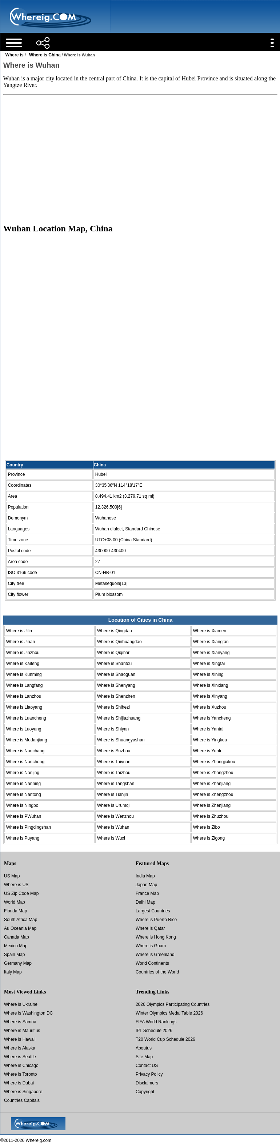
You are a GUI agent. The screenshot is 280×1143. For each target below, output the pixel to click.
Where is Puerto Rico (156, 919)
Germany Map (18, 963)
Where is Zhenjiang (212, 805)
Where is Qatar (150, 928)
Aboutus (144, 1048)
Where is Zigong (209, 838)
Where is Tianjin (112, 794)
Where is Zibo (206, 827)
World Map (14, 902)
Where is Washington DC (28, 1013)
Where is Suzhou (113, 750)
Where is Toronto (20, 1074)
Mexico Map (16, 945)
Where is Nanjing (22, 772)
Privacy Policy (149, 1074)
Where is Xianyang (211, 652)
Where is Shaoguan (116, 674)
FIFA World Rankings (156, 1021)
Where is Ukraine (20, 1004)
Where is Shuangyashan (121, 739)
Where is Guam (151, 945)
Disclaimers (147, 1083)
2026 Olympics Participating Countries (172, 1004)
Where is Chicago (21, 1065)
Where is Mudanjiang (26, 739)
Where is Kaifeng (22, 663)
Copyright (145, 1091)
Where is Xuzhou (209, 707)
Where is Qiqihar (113, 652)
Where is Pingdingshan (28, 827)
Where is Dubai (19, 1083)
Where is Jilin (19, 630)
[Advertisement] (140, 159)
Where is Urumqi (113, 805)
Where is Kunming (24, 674)
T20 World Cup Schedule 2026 (165, 1039)
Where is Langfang (24, 685)
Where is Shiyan (113, 729)
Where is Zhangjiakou (214, 761)
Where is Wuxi (111, 838)
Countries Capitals (22, 1100)
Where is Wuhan (113, 827)
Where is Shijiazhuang (118, 718)
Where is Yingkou (210, 739)
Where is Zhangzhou (213, 772)
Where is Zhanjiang (212, 783)
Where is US (16, 884)
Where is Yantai (208, 729)
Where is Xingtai (209, 663)
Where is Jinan (20, 641)
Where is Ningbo (22, 805)
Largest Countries (153, 910)
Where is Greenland (155, 954)
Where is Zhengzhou (213, 794)
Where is (14, 54)
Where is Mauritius (22, 1030)
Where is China (45, 54)
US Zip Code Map (21, 893)
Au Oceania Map (20, 928)
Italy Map (13, 972)
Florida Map (15, 910)
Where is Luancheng (26, 718)
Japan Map (146, 884)
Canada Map (16, 937)
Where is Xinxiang (210, 685)
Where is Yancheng (212, 718)
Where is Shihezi (113, 707)
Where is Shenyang (116, 685)
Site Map (144, 1056)
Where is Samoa (20, 1021)
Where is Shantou (114, 663)
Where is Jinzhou (23, 652)
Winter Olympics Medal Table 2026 (169, 1013)
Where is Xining (208, 674)
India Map (145, 876)
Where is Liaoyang (24, 707)
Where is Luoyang (23, 729)
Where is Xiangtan (211, 641)
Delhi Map (145, 902)
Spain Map (14, 954)
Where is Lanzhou (23, 696)
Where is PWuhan (23, 816)
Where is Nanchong (25, 761)
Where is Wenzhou (115, 816)
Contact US (147, 1065)
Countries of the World (157, 972)
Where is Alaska (19, 1048)
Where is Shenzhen (116, 696)
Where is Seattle (20, 1056)
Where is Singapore (23, 1091)
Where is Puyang (22, 838)
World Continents (152, 963)
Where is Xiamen (209, 630)
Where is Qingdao (114, 630)
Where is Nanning (23, 783)
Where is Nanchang (25, 750)
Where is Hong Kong (156, 937)
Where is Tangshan (116, 783)
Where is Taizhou (114, 772)
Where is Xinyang (210, 696)
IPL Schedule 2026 (154, 1030)
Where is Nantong (23, 794)
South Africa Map (20, 919)
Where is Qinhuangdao (119, 641)
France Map (147, 893)
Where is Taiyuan (114, 761)
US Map (12, 876)
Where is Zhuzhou (210, 816)
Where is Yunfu (208, 750)
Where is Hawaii (20, 1039)
